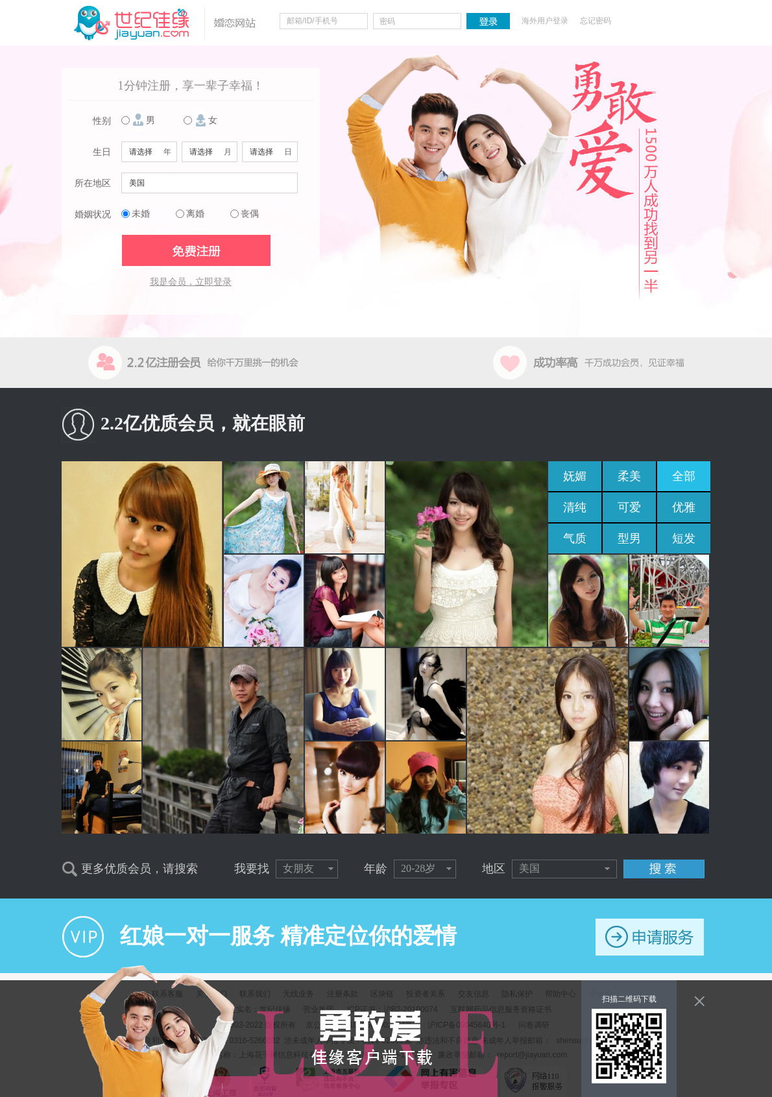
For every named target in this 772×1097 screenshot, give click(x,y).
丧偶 (250, 214)
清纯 (574, 507)
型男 (629, 538)
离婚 (195, 214)
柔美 (629, 476)
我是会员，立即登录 (191, 282)
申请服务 (650, 937)
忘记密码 (595, 20)
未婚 (141, 214)
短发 (683, 538)
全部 (683, 476)
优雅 (683, 507)
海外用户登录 (545, 20)
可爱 (629, 507)
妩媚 (574, 476)
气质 (574, 538)
